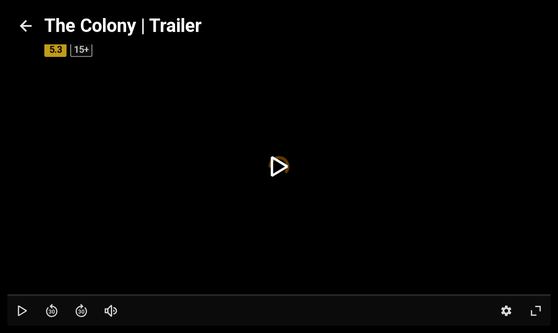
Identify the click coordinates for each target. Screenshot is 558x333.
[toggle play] (279, 166)
